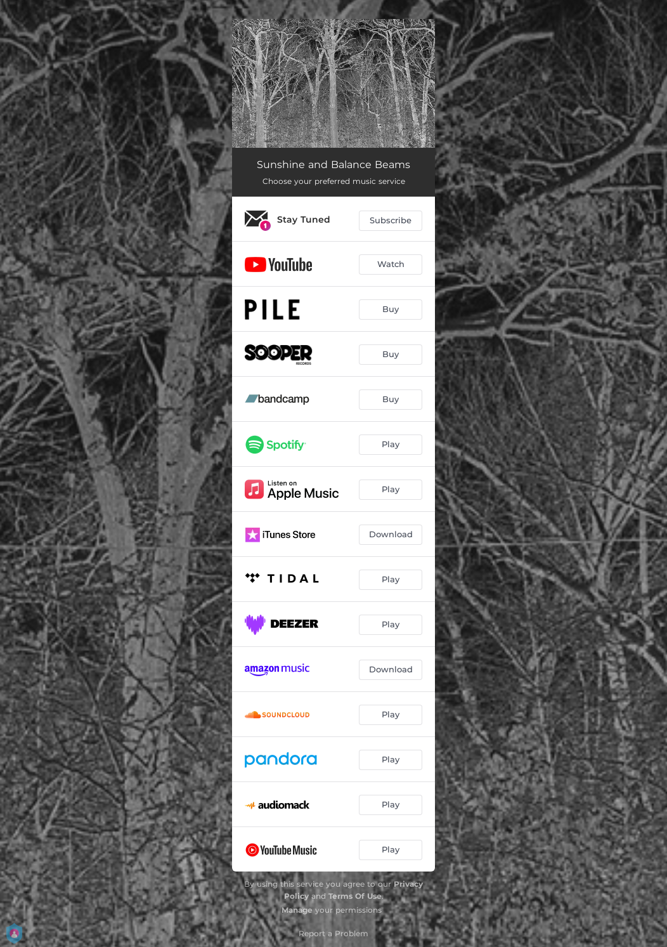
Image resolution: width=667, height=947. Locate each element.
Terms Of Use (355, 896)
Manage (297, 910)
